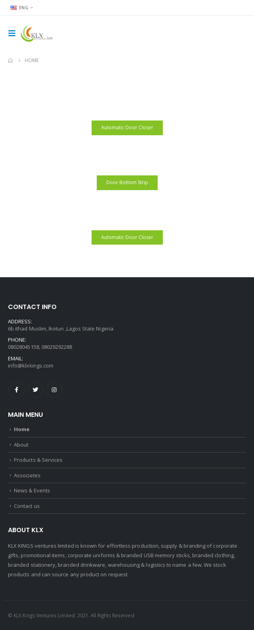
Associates (27, 475)
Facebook (17, 390)
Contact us (27, 505)
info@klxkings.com (30, 365)
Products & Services (38, 459)
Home (21, 429)
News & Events (32, 490)
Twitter (35, 390)
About (21, 444)
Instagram (54, 390)
